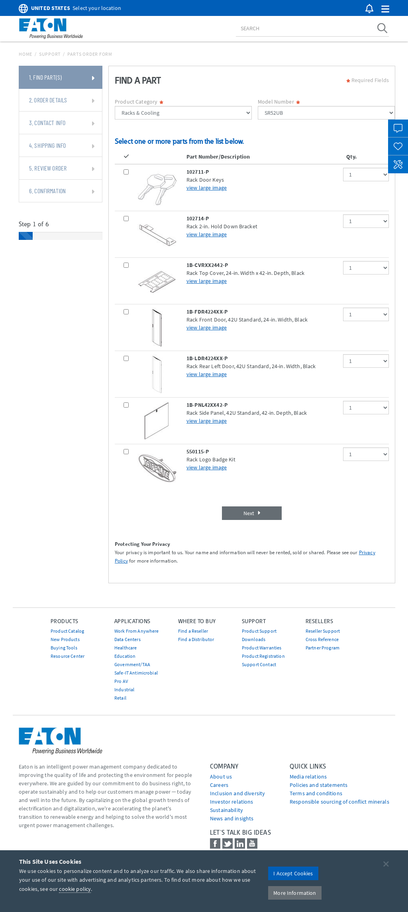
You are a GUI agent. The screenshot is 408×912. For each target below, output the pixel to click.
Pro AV (121, 681)
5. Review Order (61, 168)
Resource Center (67, 656)
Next (251, 513)
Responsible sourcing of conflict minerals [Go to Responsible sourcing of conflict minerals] (339, 801)
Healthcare (125, 648)
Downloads (253, 639)
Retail (120, 698)
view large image (206, 187)
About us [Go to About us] (221, 776)
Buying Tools (64, 648)
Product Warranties (262, 648)
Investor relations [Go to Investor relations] (231, 801)
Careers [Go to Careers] (219, 784)
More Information (294, 892)
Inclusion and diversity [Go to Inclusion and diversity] (237, 793)
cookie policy (75, 888)
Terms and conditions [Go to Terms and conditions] (316, 793)
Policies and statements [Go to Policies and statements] (318, 784)
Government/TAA (132, 664)
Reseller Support (323, 631)
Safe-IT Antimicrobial (136, 673)
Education (124, 656)
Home (25, 54)
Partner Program (322, 648)
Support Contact (259, 664)
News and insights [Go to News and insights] (231, 818)
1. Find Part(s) (61, 77)
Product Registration (263, 656)
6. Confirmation (61, 191)
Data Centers (127, 639)
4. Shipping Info (61, 145)
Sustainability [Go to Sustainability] (226, 810)
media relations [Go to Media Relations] (308, 776)
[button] (385, 9)
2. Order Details (61, 100)
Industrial (124, 689)
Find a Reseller (193, 631)
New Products (65, 639)
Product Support (259, 631)
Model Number (279, 101)
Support (50, 54)
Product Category (139, 101)
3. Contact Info (61, 123)
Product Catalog (67, 631)
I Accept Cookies (293, 873)
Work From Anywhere (136, 631)
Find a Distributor (196, 639)
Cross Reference (322, 639)
